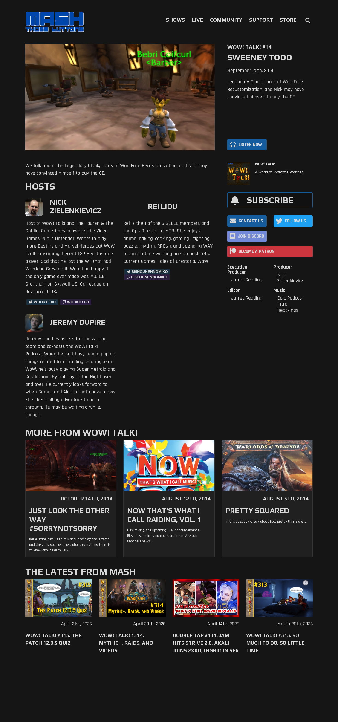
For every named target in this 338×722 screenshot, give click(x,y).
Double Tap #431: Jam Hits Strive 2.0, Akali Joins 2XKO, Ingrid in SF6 (206, 642)
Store (288, 20)
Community (226, 20)
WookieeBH (45, 302)
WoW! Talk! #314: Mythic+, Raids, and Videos (126, 642)
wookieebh (78, 302)
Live (197, 20)
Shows (175, 20)
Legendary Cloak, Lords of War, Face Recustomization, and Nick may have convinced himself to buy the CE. (265, 89)
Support (261, 20)
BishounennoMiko (150, 271)
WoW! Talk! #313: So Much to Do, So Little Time (275, 642)
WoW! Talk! (265, 164)
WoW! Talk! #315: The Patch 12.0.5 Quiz (53, 639)
